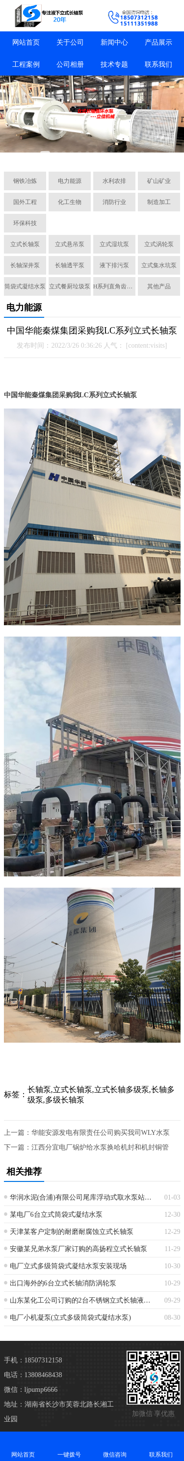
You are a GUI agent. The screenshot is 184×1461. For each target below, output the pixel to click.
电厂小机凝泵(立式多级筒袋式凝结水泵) (70, 1317)
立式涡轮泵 (159, 244)
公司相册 (70, 64)
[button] (45, 153)
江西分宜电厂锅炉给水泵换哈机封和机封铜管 (100, 1147)
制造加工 (159, 202)
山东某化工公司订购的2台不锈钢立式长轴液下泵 (83, 1300)
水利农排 (114, 181)
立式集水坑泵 (159, 265)
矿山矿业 (159, 181)
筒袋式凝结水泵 (25, 286)
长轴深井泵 (25, 265)
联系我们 (158, 64)
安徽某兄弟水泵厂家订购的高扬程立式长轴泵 (78, 1249)
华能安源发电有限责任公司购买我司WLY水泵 (100, 1132)
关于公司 (70, 42)
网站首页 (26, 42)
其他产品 (159, 286)
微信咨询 (115, 1446)
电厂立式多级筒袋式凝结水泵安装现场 (68, 1266)
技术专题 (114, 64)
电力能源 (69, 181)
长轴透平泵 (69, 265)
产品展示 (158, 42)
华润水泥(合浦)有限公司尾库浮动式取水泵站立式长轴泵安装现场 (83, 1197)
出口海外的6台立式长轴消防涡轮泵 (63, 1283)
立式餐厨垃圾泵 (69, 286)
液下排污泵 (114, 265)
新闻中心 (114, 42)
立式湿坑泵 (114, 244)
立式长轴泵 (25, 244)
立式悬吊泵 (69, 244)
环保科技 (25, 223)
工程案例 (26, 64)
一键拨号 (69, 1446)
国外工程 (25, 202)
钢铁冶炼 (25, 181)
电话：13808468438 (33, 1375)
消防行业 (114, 202)
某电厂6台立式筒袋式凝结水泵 (56, 1214)
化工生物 (69, 202)
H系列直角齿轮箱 (114, 286)
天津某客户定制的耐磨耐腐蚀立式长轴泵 (71, 1231)
